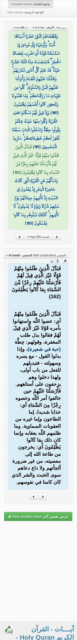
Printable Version (30, 4)
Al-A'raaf (49, 27)
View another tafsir (38, 516)
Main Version (25, 12)
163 (29, 223)
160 (54, 112)
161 (36, 146)
